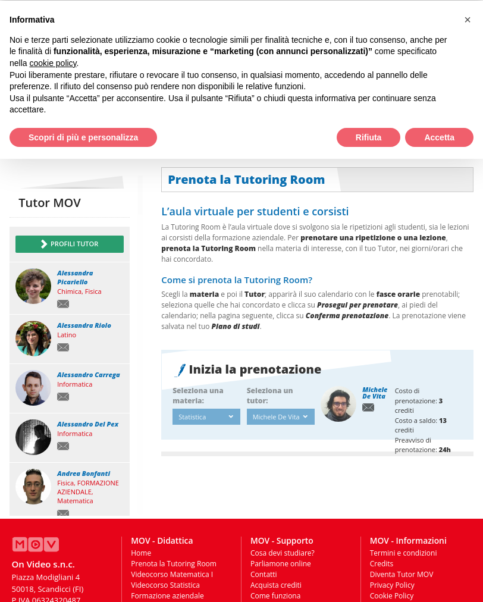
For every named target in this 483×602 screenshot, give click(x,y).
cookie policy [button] (52, 62)
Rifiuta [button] (369, 137)
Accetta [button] (439, 137)
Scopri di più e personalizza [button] (83, 137)
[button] (467, 19)
